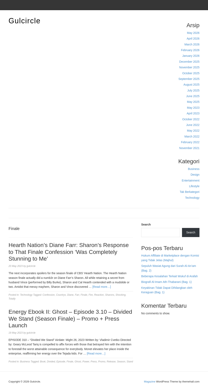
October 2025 (190, 73)
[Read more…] (101, 286)
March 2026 (191, 44)
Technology (192, 197)
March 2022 (191, 136)
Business (193, 169)
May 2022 (193, 130)
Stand (130, 361)
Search (146, 224)
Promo (101, 361)
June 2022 (192, 125)
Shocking (121, 294)
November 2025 (189, 67)
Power (85, 361)
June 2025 (192, 96)
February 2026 (190, 50)
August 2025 (191, 84)
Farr (77, 294)
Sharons (109, 294)
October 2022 (190, 119)
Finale (84, 294)
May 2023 (193, 107)
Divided (51, 361)
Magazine (149, 381)
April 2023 (193, 113)
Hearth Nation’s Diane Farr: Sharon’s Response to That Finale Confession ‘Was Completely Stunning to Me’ (69, 252)
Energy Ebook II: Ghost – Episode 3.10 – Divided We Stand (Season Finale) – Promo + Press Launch (70, 319)
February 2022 (190, 142)
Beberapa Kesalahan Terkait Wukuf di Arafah (169, 276)
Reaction (99, 294)
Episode (60, 361)
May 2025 (193, 101)
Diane (70, 294)
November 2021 (189, 148)
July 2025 (193, 90)
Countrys (61, 294)
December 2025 (189, 61)
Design (195, 174)
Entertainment (190, 180)
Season (121, 361)
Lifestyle (194, 186)
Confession (48, 294)
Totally (12, 298)
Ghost (78, 361)
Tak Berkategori (189, 191)
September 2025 (188, 79)
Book (43, 361)
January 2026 (190, 55)
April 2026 (193, 38)
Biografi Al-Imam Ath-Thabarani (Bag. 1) (166, 282)
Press (94, 361)
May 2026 (193, 32)
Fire (91, 294)
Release (111, 361)
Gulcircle (25, 21)
